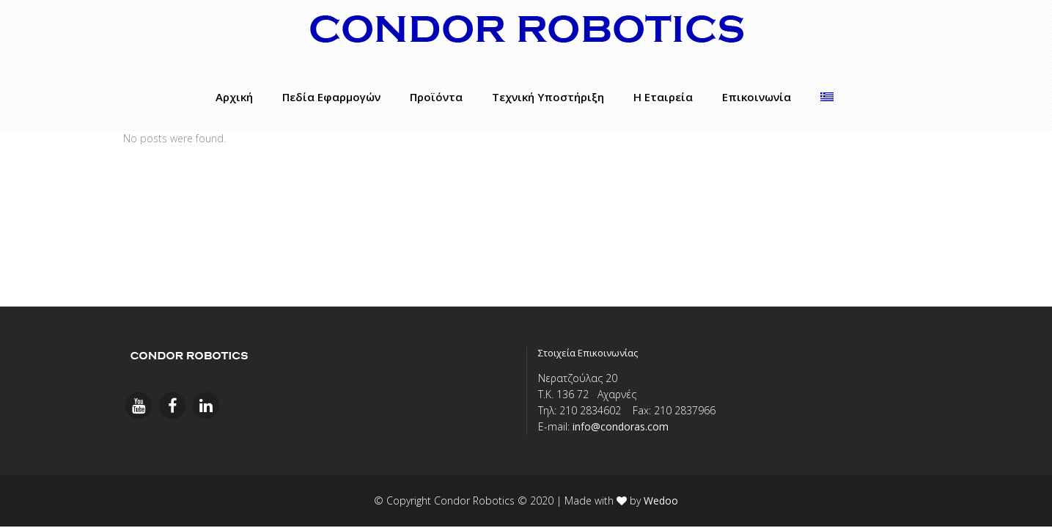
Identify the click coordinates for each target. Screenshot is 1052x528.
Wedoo (661, 500)
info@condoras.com (621, 426)
